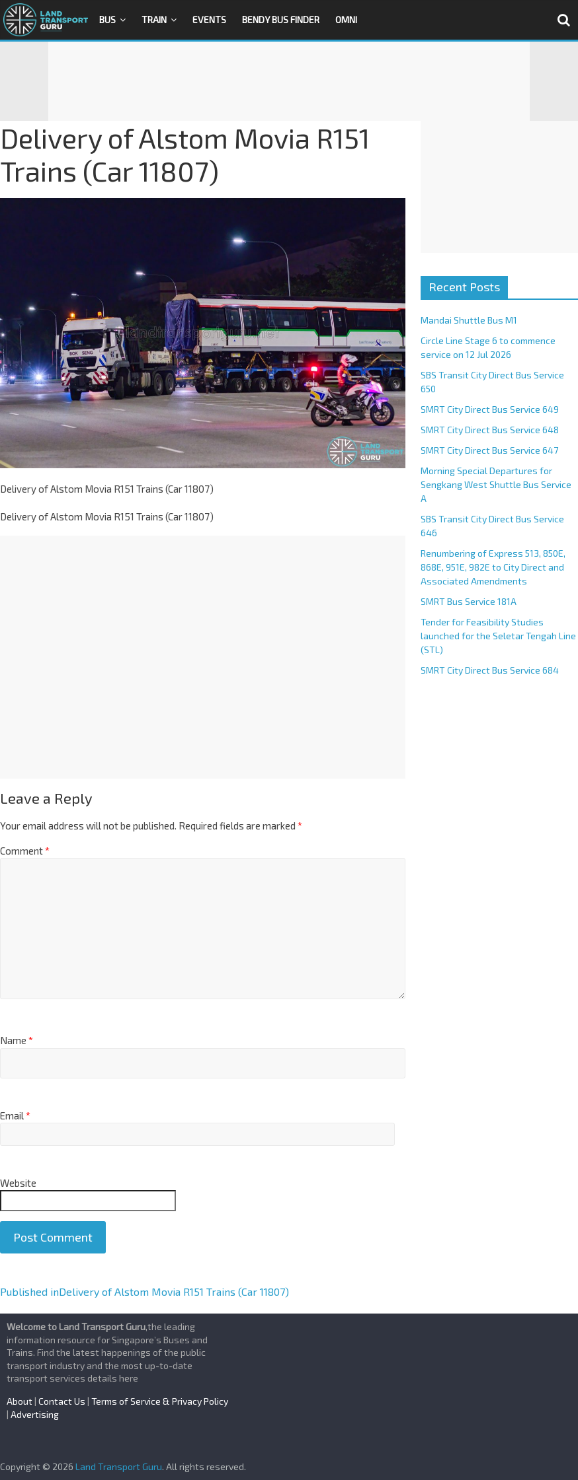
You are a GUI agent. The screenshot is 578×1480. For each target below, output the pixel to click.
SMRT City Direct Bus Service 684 (490, 670)
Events (209, 19)
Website (18, 1183)
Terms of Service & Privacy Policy (159, 1401)
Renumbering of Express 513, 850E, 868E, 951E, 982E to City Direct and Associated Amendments (493, 566)
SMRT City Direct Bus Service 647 (489, 450)
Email (15, 1115)
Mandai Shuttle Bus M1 (469, 320)
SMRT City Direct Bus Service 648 (490, 429)
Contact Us (61, 1401)
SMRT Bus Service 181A (468, 601)
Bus (107, 19)
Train (154, 19)
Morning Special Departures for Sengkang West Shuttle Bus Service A (496, 484)
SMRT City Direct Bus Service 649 (490, 409)
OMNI (346, 19)
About (19, 1401)
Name (16, 1040)
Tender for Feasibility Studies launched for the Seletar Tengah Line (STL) (498, 635)
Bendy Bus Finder (280, 19)
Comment (25, 851)
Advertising (35, 1414)
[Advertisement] (289, 81)
